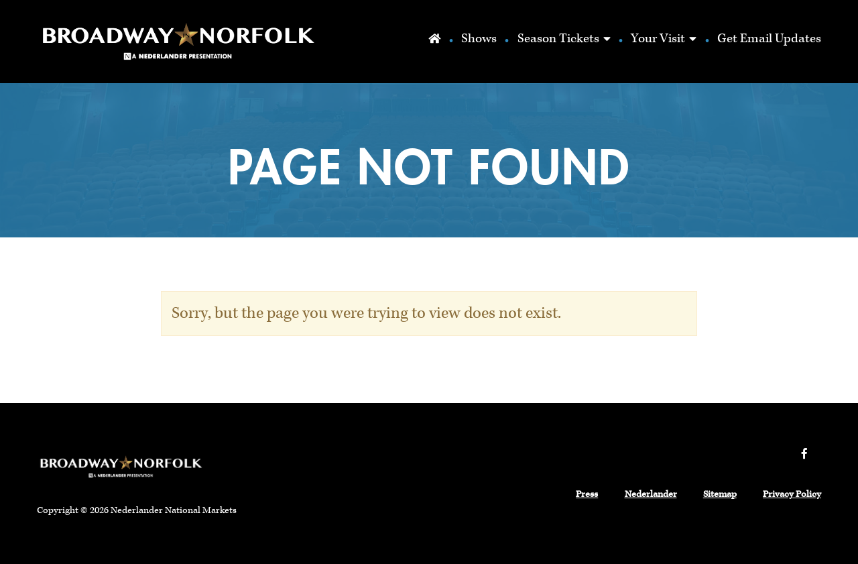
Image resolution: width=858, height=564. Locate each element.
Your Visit (658, 38)
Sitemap (720, 494)
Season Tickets (558, 38)
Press (587, 494)
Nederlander (651, 494)
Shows (479, 38)
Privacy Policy (792, 494)
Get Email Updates (769, 38)
